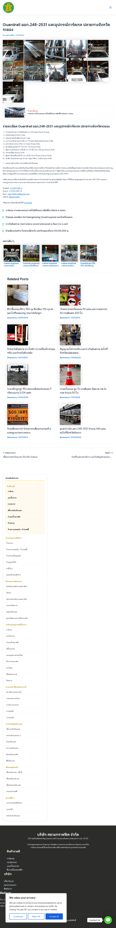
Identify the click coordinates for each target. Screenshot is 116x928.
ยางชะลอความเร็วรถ (13, 698)
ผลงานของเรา (10, 884)
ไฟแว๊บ (8, 593)
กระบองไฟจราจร (11, 605)
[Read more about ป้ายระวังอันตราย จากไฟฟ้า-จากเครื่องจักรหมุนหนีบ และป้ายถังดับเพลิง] (17, 335)
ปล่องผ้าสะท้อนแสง (13, 816)
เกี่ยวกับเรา (9, 881)
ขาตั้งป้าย (9, 568)
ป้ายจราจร (11, 523)
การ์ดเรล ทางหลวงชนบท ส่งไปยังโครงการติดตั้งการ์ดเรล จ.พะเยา (50, 114)
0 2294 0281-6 (16, 188)
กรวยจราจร (11, 504)
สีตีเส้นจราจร (10, 761)
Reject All (36, 916)
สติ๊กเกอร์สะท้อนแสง (15, 510)
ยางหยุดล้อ (10, 711)
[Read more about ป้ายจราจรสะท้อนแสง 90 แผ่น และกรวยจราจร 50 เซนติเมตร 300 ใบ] (70, 295)
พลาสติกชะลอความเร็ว (14, 692)
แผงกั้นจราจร (12, 498)
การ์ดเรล (10, 491)
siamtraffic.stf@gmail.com (19, 194)
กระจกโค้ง (9, 809)
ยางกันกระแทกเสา (12, 705)
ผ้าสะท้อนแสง (11, 742)
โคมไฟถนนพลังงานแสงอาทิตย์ (16, 586)
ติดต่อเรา (8, 888)
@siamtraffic (14, 197)
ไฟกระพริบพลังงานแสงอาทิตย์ (16, 599)
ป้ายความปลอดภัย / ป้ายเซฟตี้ (18, 529)
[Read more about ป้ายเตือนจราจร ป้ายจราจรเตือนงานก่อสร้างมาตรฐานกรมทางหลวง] (17, 414)
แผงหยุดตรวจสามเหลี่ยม (14, 655)
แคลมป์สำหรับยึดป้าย (13, 575)
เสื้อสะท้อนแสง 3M (12, 779)
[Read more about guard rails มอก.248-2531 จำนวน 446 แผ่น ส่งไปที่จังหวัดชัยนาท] (70, 414)
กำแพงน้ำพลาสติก (14, 517)
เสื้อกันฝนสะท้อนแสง (13, 785)
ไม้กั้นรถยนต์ (10, 649)
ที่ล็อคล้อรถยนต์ (11, 674)
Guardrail (28, 203)
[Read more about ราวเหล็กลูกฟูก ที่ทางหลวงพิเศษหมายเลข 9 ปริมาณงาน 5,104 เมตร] (17, 375)
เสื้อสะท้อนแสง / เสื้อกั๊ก (14, 772)
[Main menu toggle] (110, 7)
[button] (108, 920)
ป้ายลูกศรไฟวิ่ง (11, 562)
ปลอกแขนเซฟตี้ (11, 791)
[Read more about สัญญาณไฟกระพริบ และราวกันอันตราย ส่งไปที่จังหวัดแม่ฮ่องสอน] (70, 335)
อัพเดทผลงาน (12, 318)
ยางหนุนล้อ (10, 717)
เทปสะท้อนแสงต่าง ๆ (13, 735)
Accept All (54, 916)
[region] (36, 907)
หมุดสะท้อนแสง (11, 612)
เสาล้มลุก (9, 668)
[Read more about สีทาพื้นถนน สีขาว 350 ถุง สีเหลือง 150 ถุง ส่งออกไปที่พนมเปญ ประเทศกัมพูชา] (17, 295)
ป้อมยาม (9, 680)
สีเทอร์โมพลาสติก (12, 754)
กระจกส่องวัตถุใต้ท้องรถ (14, 803)
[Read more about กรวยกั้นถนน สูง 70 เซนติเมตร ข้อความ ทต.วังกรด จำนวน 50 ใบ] (70, 375)
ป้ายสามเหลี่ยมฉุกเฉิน (13, 556)
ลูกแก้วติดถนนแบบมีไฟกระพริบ (17, 618)
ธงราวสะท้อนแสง (12, 748)
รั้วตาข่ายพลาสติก (12, 661)
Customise (18, 916)
